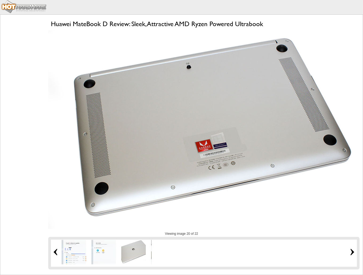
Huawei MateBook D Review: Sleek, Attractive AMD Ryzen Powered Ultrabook (157, 24)
